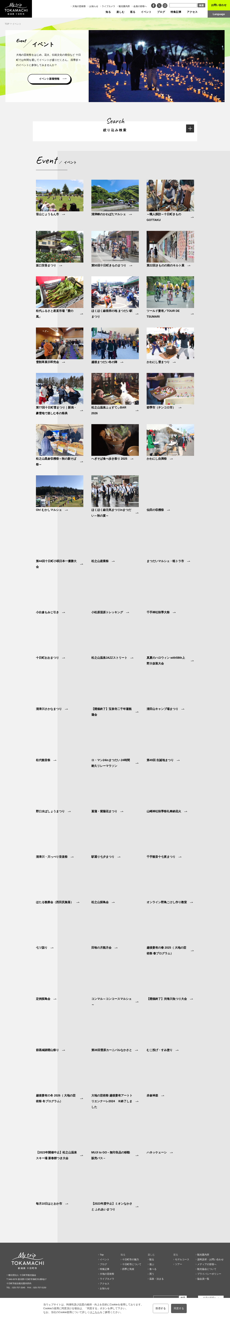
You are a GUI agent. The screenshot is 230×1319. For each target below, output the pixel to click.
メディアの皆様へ (206, 1264)
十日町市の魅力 (130, 1259)
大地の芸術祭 (79, 6)
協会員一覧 (203, 1278)
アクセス (192, 12)
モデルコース (182, 1259)
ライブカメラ (108, 6)
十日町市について (131, 1264)
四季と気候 (128, 1269)
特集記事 (176, 12)
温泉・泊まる (156, 1278)
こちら (96, 1312)
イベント (146, 12)
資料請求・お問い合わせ (210, 1259)
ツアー (178, 1264)
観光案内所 (124, 6)
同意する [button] (179, 1308)
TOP (7, 24)
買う (151, 1273)
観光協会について (206, 1269)
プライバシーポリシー (209, 1273)
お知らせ (93, 6)
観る (151, 1259)
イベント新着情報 (49, 78)
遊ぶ (151, 1264)
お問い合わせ (218, 5)
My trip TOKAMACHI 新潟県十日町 (16, 9)
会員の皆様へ (140, 6)
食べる (153, 1269)
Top (102, 1254)
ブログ (161, 12)
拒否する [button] (161, 1308)
